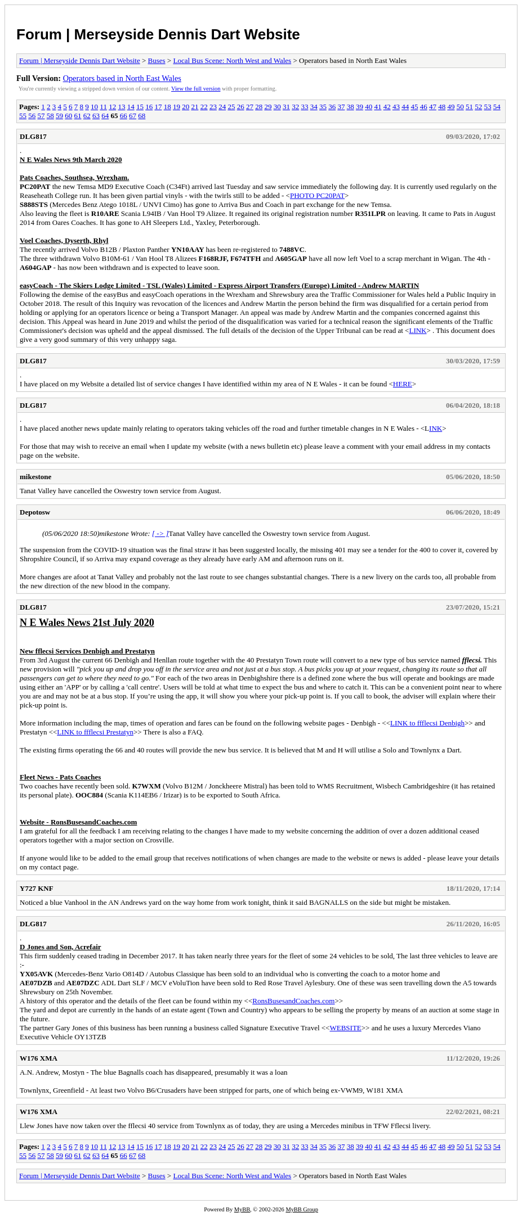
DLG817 (33, 136)
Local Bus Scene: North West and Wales (232, 60)
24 (222, 106)
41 (377, 106)
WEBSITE (345, 1028)
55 (22, 115)
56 (31, 115)
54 (497, 106)
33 (304, 106)
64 (105, 115)
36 (332, 106)
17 (158, 106)
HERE (402, 384)
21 (194, 106)
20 (185, 106)
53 (487, 106)
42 (387, 106)
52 (478, 106)
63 (96, 115)
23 (213, 106)
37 (341, 106)
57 (41, 115)
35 (323, 106)
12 (112, 106)
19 (176, 106)
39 (359, 106)
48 (441, 106)
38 (350, 106)
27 (249, 106)
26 (240, 106)
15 (140, 106)
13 (121, 106)
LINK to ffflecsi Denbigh (427, 723)
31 (286, 106)
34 (314, 106)
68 (141, 115)
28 (258, 106)
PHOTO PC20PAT (317, 195)
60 (68, 115)
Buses (157, 60)
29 (267, 106)
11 (103, 106)
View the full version (195, 88)
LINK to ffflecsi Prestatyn (95, 732)
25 (231, 106)
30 (277, 106)
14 (131, 106)
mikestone (35, 476)
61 (78, 115)
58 (50, 115)
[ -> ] (160, 533)
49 (450, 106)
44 (405, 106)
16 (149, 106)
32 (295, 106)
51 (469, 106)
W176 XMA (38, 1058)
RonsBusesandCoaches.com (293, 1001)
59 (59, 115)
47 (432, 106)
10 (94, 106)
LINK (417, 330)
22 (204, 106)
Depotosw (35, 512)
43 (396, 106)
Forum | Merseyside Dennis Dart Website (158, 34)
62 (87, 115)
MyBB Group (301, 1209)
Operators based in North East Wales (122, 78)
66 (123, 115)
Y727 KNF (36, 888)
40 (368, 106)
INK (435, 428)
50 (460, 106)
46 (423, 106)
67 (132, 115)
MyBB (242, 1209)
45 (414, 106)
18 (167, 106)
